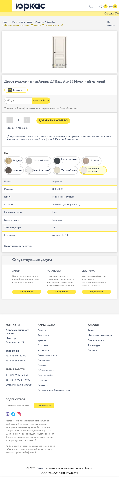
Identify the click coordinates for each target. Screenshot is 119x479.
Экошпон (39, 22)
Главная (5, 22)
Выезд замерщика (47, 355)
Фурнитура (94, 345)
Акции (91, 330)
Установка (43, 350)
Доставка (43, 345)
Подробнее (26, 291)
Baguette (51, 22)
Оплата (42, 330)
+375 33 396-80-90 (16, 356)
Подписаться (44, 405)
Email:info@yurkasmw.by (19, 385)
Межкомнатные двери (22, 22)
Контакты (43, 385)
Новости (42, 380)
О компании (44, 360)
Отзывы (42, 365)
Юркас (39, 468)
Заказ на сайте (45, 375)
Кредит (42, 340)
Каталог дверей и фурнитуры (54, 390)
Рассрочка (43, 335)
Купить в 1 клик (41, 100)
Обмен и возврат (47, 370)
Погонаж (92, 350)
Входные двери (96, 340)
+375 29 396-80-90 (16, 361)
